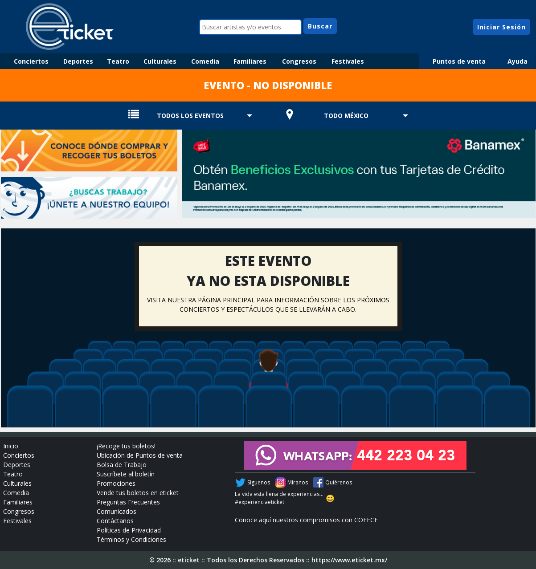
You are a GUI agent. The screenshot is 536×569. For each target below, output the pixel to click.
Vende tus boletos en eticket (138, 492)
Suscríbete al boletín (126, 474)
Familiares (249, 61)
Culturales (159, 61)
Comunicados (116, 511)
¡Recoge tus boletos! (126, 446)
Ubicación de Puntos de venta (140, 455)
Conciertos (31, 61)
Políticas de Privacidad (129, 530)
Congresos (299, 61)
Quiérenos (338, 482)
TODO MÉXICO (346, 115)
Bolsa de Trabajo (122, 464)
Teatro (118, 61)
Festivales (347, 61)
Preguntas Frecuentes (128, 502)
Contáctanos (115, 520)
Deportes (78, 61)
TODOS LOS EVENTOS (190, 115)
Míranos (297, 482)
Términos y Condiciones (131, 539)
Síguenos (258, 482)
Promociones (116, 483)
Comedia (205, 61)
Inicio (10, 446)
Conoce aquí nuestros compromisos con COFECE (306, 520)
